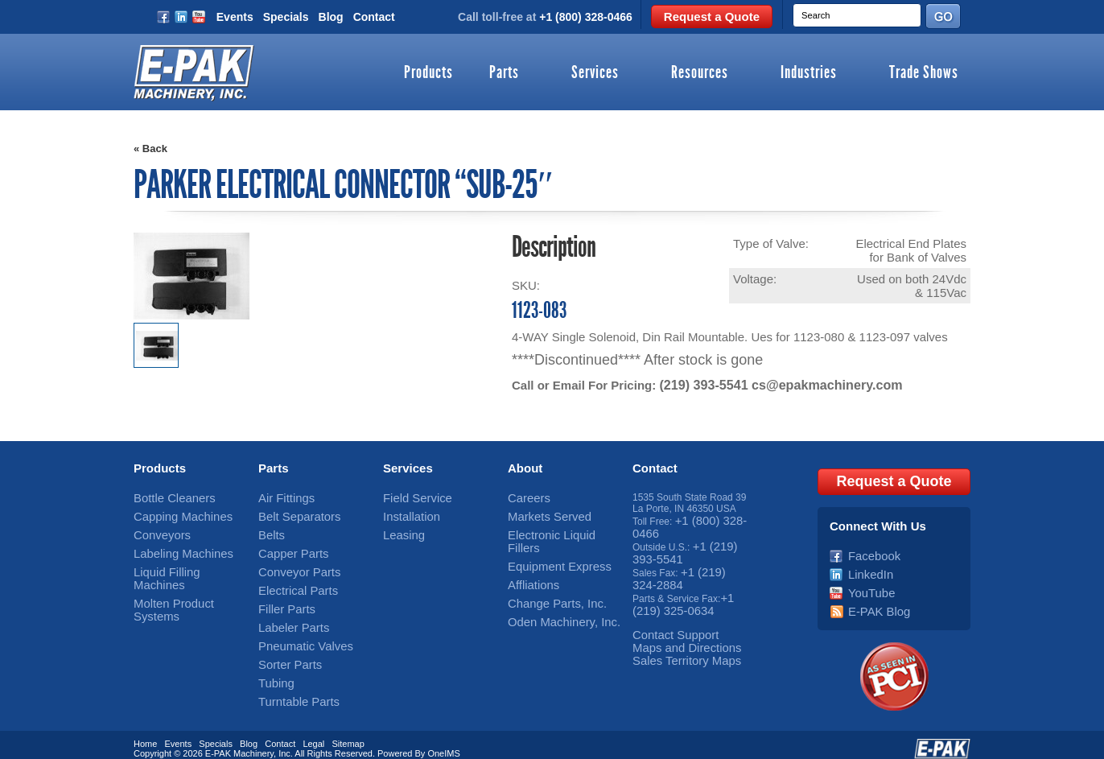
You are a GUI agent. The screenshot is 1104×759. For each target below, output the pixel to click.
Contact (374, 16)
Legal (313, 729)
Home (145, 729)
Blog (331, 16)
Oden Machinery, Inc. (553, 598)
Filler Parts (281, 598)
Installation (406, 513)
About (525, 467)
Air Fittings (281, 496)
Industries (809, 73)
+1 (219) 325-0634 (681, 592)
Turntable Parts (291, 682)
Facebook (869, 547)
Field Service (411, 496)
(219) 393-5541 (700, 384)
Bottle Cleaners (167, 496)
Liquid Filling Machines (182, 564)
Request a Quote (712, 16)
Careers (525, 496)
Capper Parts (286, 547)
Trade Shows (923, 73)
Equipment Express (549, 547)
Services (595, 73)
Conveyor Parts (291, 564)
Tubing (272, 665)
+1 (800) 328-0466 (585, 16)
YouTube (867, 581)
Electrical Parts (290, 581)
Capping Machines (173, 513)
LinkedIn (866, 564)
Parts (504, 73)
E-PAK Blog (873, 598)
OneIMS (443, 739)
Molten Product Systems (186, 581)
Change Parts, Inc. (547, 581)
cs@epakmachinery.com (815, 384)
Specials (286, 16)
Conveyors (156, 530)
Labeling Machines (174, 547)
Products (428, 73)
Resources (699, 73)
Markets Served (541, 513)
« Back (150, 148)
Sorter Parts (284, 648)
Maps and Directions (676, 631)
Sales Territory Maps (676, 643)
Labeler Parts (286, 615)
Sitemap (348, 729)
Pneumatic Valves (296, 631)
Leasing (400, 530)
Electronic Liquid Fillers (557, 530)
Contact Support (667, 620)
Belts (269, 530)
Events (234, 16)
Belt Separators (291, 513)
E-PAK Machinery (239, 739)
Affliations (529, 564)
